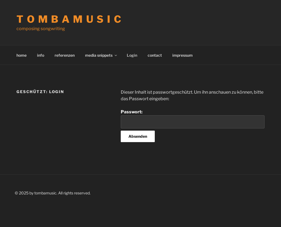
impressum (182, 55)
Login (132, 55)
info (40, 55)
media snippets (101, 55)
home (21, 55)
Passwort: (193, 118)
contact (155, 55)
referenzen (65, 55)
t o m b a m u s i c (69, 19)
